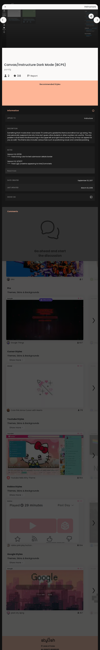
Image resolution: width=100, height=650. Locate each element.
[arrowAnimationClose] (3, 20)
